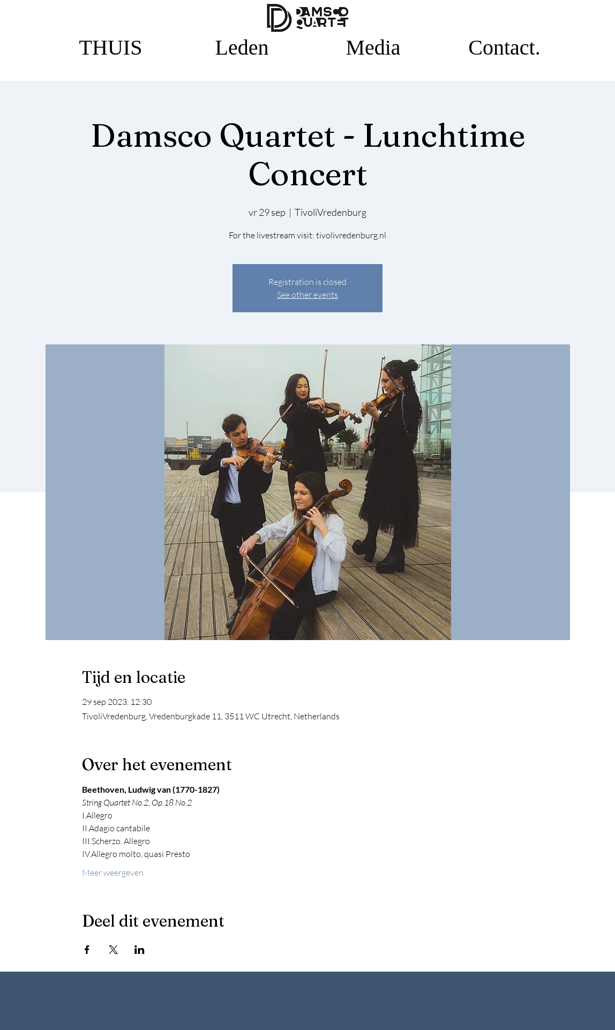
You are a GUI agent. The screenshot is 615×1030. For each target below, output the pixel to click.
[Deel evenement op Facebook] (87, 949)
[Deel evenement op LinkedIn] (139, 949)
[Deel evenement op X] (113, 949)
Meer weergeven (113, 872)
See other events (307, 294)
